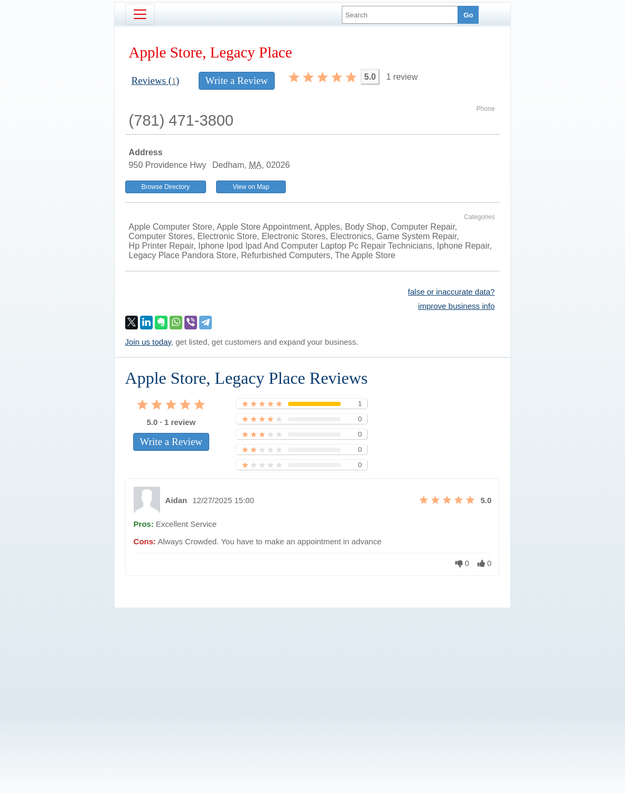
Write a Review (237, 80)
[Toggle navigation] (140, 14)
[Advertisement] (313, 683)
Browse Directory (166, 187)
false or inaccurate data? (451, 291)
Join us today (148, 341)
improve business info (456, 305)
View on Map (250, 187)
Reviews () (156, 80)
